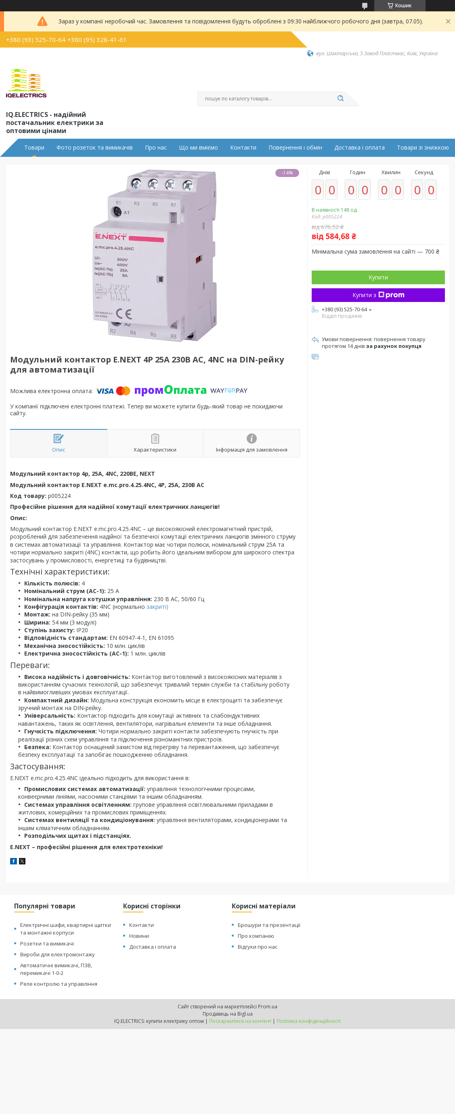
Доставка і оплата (359, 147)
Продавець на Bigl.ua (228, 1013)
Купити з (378, 295)
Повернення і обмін (295, 147)
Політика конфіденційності (309, 1021)
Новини (139, 935)
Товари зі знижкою (423, 147)
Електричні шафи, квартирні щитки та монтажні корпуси (65, 928)
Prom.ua (267, 1006)
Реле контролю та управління (58, 983)
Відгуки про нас (257, 946)
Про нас (156, 147)
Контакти (243, 147)
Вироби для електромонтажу (57, 954)
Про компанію (256, 935)
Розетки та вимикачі (47, 943)
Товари (34, 147)
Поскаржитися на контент (240, 1021)
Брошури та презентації (269, 925)
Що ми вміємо (198, 147)
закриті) (156, 606)
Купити (378, 277)
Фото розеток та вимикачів (95, 147)
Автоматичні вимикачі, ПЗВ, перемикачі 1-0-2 (56, 969)
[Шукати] (341, 99)
